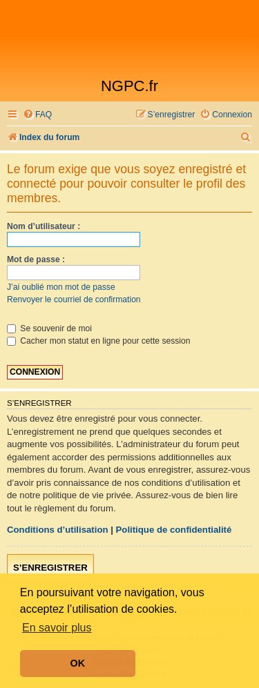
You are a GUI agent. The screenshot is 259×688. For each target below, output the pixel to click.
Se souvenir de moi (49, 328)
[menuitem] (37, 115)
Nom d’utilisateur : (43, 226)
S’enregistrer (50, 567)
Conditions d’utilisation (57, 529)
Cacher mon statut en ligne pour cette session (98, 341)
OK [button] (78, 663)
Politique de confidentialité (174, 529)
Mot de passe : (36, 259)
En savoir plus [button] (57, 627)
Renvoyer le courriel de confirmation (74, 299)
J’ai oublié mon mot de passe (61, 287)
